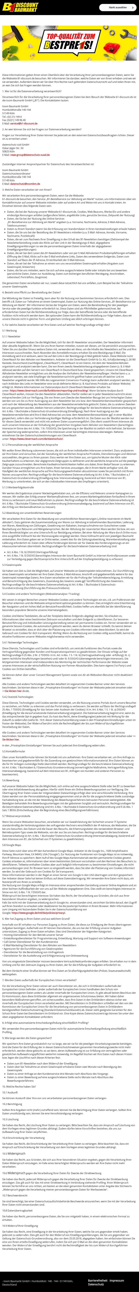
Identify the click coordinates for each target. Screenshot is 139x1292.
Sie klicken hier (13, 691)
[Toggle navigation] (4, 20)
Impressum (117, 1280)
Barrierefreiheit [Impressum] (97, 1280)
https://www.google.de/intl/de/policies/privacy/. (39, 913)
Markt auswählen (121, 7)
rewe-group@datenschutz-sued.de (30, 155)
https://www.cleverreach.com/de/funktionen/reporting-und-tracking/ (49, 390)
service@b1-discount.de (23, 123)
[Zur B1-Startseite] (20, 7)
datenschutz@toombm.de (25, 183)
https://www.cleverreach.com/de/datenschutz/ (36, 439)
